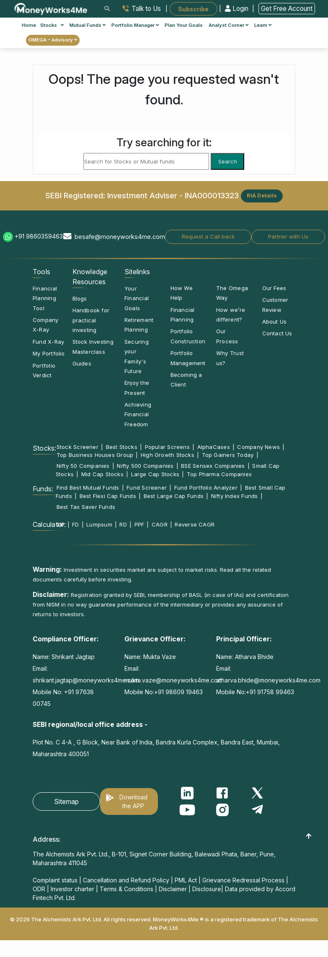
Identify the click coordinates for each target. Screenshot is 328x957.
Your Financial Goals (136, 298)
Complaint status (55, 880)
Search (227, 161)
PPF (139, 524)
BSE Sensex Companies (213, 465)
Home (29, 25)
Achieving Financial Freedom (137, 414)
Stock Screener (77, 446)
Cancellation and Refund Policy (126, 880)
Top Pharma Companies (219, 474)
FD (75, 524)
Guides (81, 363)
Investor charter (72, 888)
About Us (274, 321)
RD (123, 524)
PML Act (186, 880)
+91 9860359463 (39, 236)
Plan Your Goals (184, 25)
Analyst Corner (228, 25)
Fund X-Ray (48, 341)
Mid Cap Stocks (102, 474)
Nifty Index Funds (234, 496)
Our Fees (274, 288)
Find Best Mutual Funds (88, 487)
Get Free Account (287, 9)
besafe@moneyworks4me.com (120, 236)
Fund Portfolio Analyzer (206, 487)
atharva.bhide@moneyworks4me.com (268, 680)
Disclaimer (173, 888)
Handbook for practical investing (91, 320)
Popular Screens (167, 446)
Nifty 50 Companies (83, 465)
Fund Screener (147, 487)
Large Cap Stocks (155, 474)
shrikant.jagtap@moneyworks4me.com (86, 680)
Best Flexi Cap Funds (108, 496)
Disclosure (206, 888)
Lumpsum (99, 524)
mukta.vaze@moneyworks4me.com (173, 680)
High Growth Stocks (167, 454)
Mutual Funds (88, 25)
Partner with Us (288, 236)
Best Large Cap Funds (174, 496)
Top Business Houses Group (95, 454)
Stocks (52, 25)
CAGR (160, 524)
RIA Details (262, 195)
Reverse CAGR (194, 524)
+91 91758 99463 (270, 691)
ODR (39, 888)
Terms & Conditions (126, 888)
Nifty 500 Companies (145, 465)
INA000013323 (212, 195)
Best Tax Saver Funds (86, 506)
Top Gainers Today (228, 454)
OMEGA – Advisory (52, 40)
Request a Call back (208, 236)
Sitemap (66, 801)
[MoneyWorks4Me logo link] (51, 8)
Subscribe (193, 8)
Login (237, 9)
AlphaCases (213, 446)
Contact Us (277, 333)
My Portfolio (49, 353)
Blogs (79, 298)
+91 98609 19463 (178, 691)
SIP (61, 524)
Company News (258, 446)
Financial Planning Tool (45, 298)
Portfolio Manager (135, 25)
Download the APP (133, 801)
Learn (262, 25)
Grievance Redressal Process (243, 880)
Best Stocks (121, 446)
